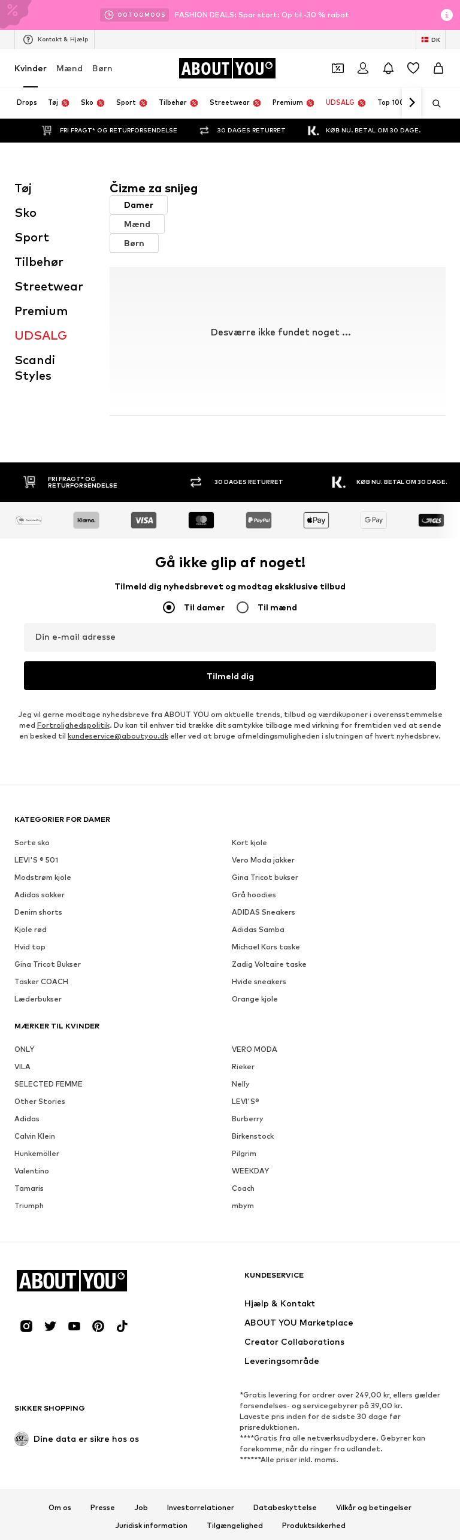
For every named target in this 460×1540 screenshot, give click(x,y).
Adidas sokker (39, 878)
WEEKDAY (250, 1154)
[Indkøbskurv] (438, 68)
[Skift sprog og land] (430, 39)
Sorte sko (32, 826)
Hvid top (30, 930)
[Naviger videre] (411, 103)
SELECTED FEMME (48, 1067)
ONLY (24, 1032)
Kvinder (30, 68)
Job (141, 1491)
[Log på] (363, 68)
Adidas (27, 1102)
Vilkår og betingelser (373, 1491)
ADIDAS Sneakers (263, 895)
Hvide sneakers (259, 965)
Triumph (29, 1189)
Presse (102, 1491)
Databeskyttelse (285, 1491)
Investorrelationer (200, 1491)
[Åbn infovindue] (447, 15)
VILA (22, 1050)
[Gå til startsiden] (227, 68)
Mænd (69, 68)
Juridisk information (151, 1509)
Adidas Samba (258, 913)
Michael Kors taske (266, 930)
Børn (102, 68)
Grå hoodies (254, 878)
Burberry (248, 1102)
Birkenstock (253, 1119)
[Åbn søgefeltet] (432, 103)
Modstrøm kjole (42, 861)
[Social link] (26, 1310)
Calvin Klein (34, 1119)
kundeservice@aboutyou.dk (118, 719)
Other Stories (39, 1085)
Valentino (31, 1154)
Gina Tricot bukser (265, 861)
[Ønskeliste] (413, 68)
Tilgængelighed (235, 1509)
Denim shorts (38, 895)
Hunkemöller (36, 1137)
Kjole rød (30, 913)
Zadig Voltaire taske (269, 947)
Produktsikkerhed (314, 1509)
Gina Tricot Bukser (47, 947)
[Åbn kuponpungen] (338, 68)
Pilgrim (244, 1137)
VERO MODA (254, 1032)
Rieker (243, 1050)
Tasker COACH (41, 965)
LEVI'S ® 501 (36, 843)
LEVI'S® (245, 1085)
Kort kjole (249, 826)
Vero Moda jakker (263, 843)
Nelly (241, 1067)
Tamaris (29, 1171)
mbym (243, 1189)
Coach (243, 1171)
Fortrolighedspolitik (73, 708)
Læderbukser (38, 982)
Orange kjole (255, 982)
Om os (60, 1491)
